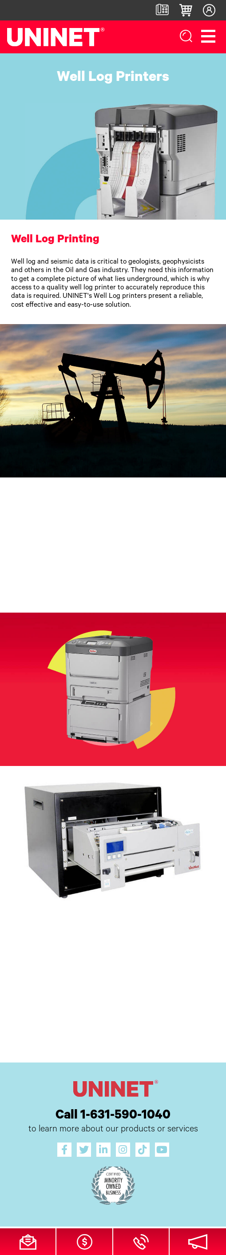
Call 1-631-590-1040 (113, 1116)
